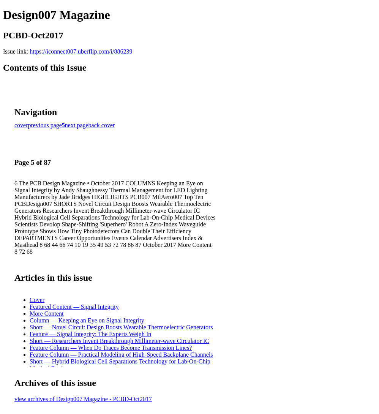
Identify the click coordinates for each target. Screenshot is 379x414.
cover (21, 125)
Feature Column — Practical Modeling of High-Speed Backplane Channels (121, 354)
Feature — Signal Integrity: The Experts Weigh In (90, 334)
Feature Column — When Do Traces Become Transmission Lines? (111, 347)
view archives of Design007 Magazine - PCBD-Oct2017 (83, 399)
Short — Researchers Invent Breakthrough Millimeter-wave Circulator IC (119, 341)
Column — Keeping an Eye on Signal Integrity (87, 320)
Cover (37, 300)
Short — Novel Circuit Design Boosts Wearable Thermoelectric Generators (121, 327)
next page (76, 125)
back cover (101, 125)
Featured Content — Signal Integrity (74, 306)
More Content (46, 313)
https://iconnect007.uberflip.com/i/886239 (81, 51)
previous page (45, 125)
